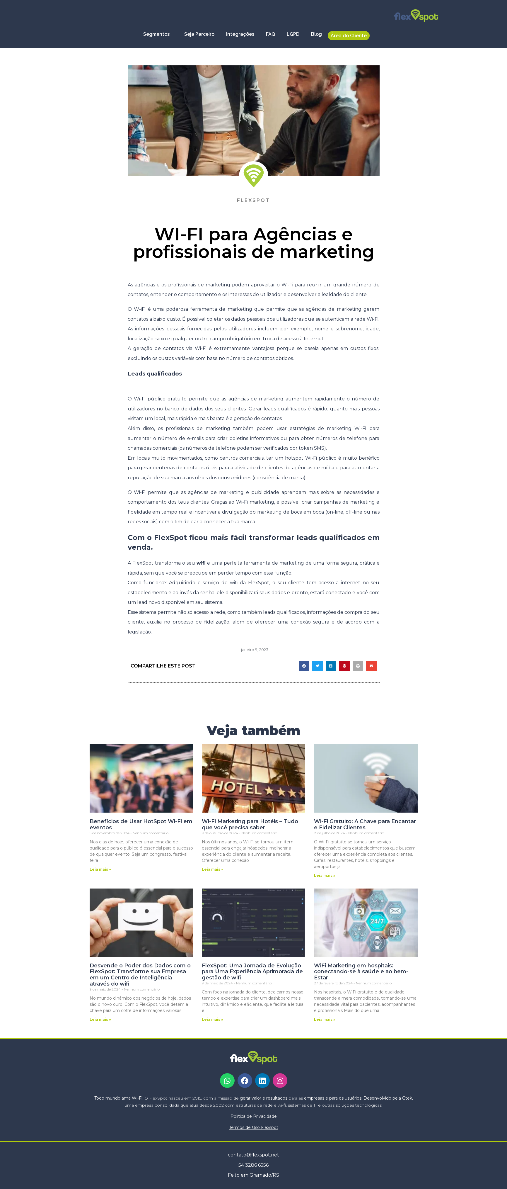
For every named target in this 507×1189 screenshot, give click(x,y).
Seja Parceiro (199, 34)
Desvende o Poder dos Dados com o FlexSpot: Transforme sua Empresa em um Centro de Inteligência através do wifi (140, 974)
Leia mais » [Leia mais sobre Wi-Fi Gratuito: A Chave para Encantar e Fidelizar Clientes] (324, 875)
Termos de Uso (253, 1127)
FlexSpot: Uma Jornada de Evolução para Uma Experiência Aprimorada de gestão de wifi (252, 971)
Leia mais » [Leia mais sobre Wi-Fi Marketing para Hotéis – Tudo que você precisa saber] (212, 869)
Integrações (240, 34)
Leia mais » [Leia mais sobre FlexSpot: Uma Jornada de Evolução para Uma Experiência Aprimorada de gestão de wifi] (212, 1019)
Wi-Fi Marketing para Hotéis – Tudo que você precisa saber (250, 824)
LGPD (293, 34)
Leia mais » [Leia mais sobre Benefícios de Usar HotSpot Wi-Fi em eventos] (100, 869)
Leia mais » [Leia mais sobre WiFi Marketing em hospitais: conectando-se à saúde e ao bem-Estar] (324, 1019)
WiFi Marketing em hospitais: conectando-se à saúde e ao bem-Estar (361, 971)
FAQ (270, 34)
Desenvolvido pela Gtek (387, 1098)
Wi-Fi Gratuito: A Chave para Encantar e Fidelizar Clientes (365, 824)
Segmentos (158, 34)
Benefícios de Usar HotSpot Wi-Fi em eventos (141, 824)
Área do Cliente (349, 35)
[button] (304, 666)
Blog (316, 34)
